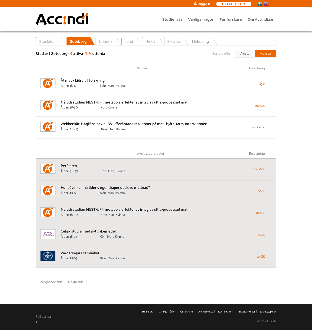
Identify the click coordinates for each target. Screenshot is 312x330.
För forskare (230, 19)
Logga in (202, 4)
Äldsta (245, 54)
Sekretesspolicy (268, 312)
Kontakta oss (225, 312)
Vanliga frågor (200, 19)
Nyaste (265, 54)
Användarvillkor (246, 312)
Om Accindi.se (260, 19)
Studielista (172, 19)
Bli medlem (233, 4)
